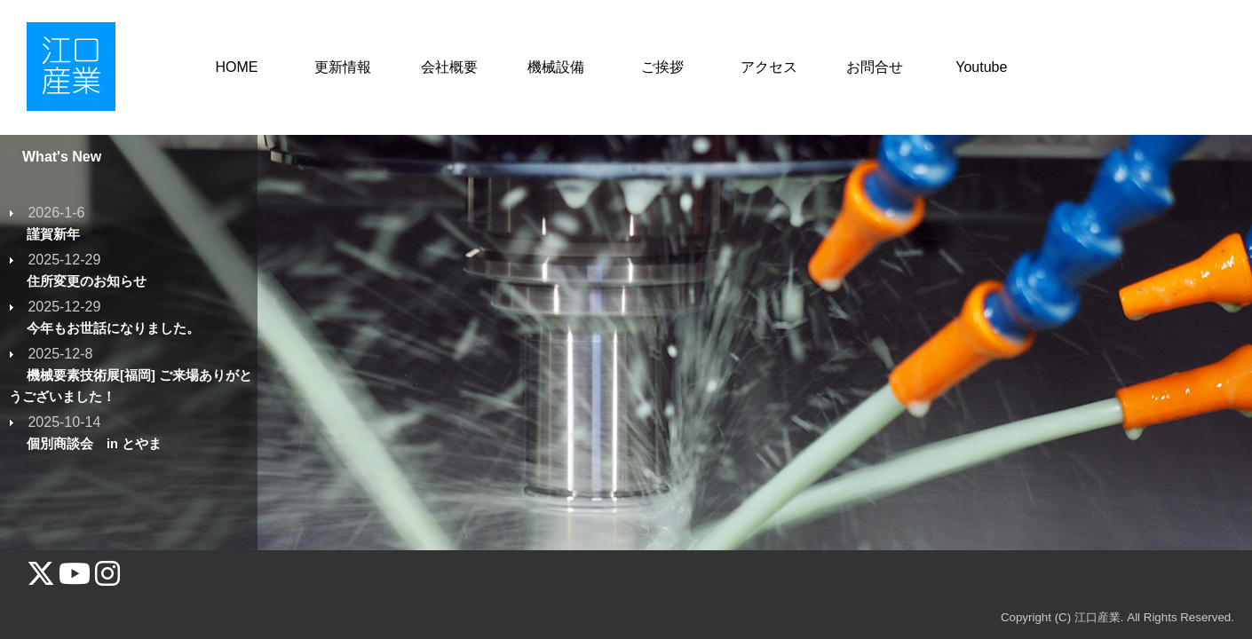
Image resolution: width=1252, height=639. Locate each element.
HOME (236, 67)
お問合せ (874, 67)
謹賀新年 (53, 234)
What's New (61, 156)
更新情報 (342, 67)
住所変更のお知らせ (87, 281)
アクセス (769, 67)
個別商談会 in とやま (101, 444)
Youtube (981, 67)
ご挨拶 (662, 67)
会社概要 (449, 67)
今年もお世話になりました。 (113, 328)
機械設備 (555, 67)
